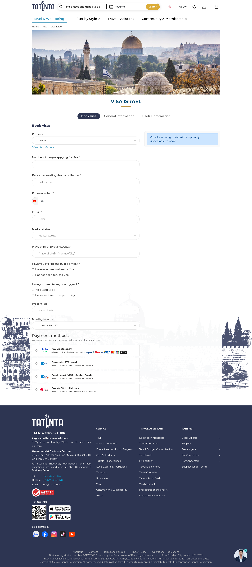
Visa (44, 26)
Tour (98, 437)
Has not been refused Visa (52, 274)
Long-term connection (152, 495)
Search (152, 6)
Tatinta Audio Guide (150, 478)
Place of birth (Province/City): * (51, 246)
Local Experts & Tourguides (111, 466)
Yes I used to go (45, 289)
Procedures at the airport (153, 489)
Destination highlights (151, 437)
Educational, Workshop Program (114, 449)
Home (35, 26)
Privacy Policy (138, 551)
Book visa (88, 116)
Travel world (145, 455)
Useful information (156, 116)
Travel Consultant (148, 443)
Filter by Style (87, 19)
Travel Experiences (149, 466)
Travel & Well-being (49, 19)
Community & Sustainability (111, 489)
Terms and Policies (114, 551)
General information (119, 116)
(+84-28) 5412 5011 (53, 475)
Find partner (146, 461)
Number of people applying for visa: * (56, 157)
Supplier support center (195, 466)
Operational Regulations (165, 551)
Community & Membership (164, 19)
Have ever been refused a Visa (54, 269)
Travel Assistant (121, 19)
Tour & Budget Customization (156, 449)
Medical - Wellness (106, 443)
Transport (101, 472)
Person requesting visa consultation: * (56, 175)
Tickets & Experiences (108, 461)
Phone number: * (43, 193)
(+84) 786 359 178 (53, 480)
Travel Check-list (148, 472)
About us (78, 551)
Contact (93, 551)
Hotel (99, 495)
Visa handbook (147, 484)
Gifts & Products (105, 455)
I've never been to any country (55, 295)
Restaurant (102, 478)
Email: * (37, 212)
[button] (35, 201)
